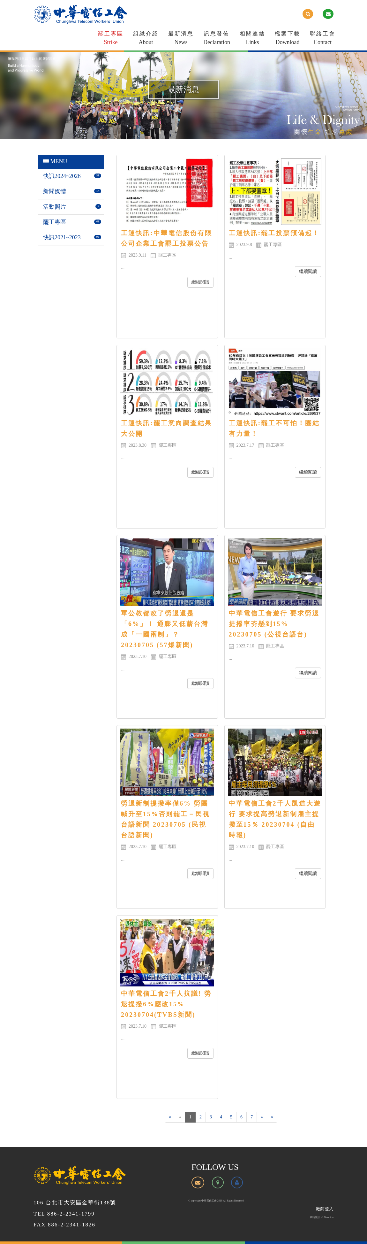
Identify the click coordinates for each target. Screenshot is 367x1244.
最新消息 (181, 39)
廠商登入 (324, 1209)
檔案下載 (287, 39)
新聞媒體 (54, 191)
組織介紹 (146, 39)
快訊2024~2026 (62, 176)
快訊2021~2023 (62, 237)
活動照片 (54, 207)
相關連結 (252, 39)
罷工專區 (111, 39)
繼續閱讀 (200, 282)
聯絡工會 (322, 39)
